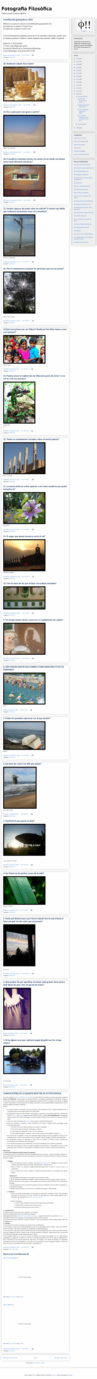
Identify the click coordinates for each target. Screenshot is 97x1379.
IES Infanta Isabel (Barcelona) (82, 204)
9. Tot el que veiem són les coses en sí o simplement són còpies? (33, 620)
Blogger (21, 1115)
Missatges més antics (60, 1358)
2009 (77, 128)
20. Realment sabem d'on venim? (18, 64)
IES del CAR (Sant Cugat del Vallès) (84, 212)
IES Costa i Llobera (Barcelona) (82, 224)
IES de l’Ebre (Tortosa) (80, 216)
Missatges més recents (10, 1358)
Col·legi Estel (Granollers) (81, 242)
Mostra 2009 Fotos (8, 1304)
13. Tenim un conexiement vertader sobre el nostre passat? (31, 439)
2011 (77, 91)
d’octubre (81, 124)
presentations (12, 1296)
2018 (77, 70)
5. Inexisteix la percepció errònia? (19, 821)
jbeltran (22, 1296)
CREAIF (28, 1121)
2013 (77, 85)
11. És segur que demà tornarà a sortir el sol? (24, 536)
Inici (35, 1358)
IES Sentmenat (78, 183)
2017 (77, 73)
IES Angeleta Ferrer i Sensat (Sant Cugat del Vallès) (83, 238)
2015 (77, 79)
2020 (77, 64)
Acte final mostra (79, 138)
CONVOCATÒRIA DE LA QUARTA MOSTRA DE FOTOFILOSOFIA (32, 1093)
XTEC (14, 1115)
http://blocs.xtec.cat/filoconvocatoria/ (28, 1216)
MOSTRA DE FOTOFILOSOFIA (82, 165)
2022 (77, 59)
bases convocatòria (14, 1249)
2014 (77, 82)
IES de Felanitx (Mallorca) (81, 171)
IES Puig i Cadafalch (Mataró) (82, 186)
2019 (77, 67)
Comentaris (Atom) (39, 1363)
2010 (77, 94)
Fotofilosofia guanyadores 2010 (18, 20)
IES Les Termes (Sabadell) (81, 193)
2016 (77, 76)
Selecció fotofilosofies (80, 154)
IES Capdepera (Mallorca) (81, 174)
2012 (77, 88)
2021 (77, 61)
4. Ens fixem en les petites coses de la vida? (23, 873)
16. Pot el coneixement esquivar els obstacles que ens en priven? (33, 269)
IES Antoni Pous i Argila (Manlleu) (83, 234)
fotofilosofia (12, 57)
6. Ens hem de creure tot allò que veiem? (22, 764)
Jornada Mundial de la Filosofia (23, 1097)
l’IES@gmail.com (46, 1163)
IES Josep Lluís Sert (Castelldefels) (83, 201)
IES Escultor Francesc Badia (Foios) (84, 168)
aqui (11, 1221)
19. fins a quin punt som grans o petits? (21, 112)
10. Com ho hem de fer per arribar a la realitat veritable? (29, 583)
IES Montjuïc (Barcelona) (81, 189)
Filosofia (76, 148)
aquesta (61, 1216)
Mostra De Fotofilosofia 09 (16, 1254)
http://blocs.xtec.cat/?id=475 (35, 1197)
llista (58, 1236)
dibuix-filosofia (78, 145)
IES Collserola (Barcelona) (81, 227)
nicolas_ (54, 1375)
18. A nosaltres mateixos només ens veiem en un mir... (83, 118)
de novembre (82, 96)
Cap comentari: (25, 55)
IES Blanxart (77, 231)
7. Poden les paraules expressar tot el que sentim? (26, 718)
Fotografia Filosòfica (27, 8)
